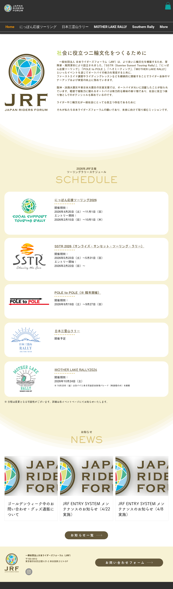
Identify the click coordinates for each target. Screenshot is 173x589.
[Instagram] (28, 571)
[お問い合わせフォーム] (129, 563)
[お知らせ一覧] (86, 535)
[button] (168, 6)
